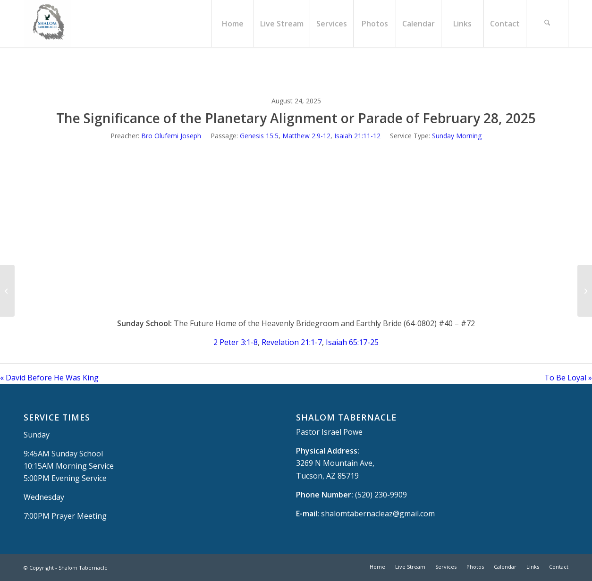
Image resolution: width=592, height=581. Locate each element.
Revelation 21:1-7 (292, 342)
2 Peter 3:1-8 (235, 342)
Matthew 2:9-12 (306, 135)
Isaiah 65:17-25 (352, 342)
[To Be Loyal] (584, 291)
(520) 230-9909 (381, 494)
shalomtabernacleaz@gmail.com (378, 513)
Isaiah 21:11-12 (357, 135)
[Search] (547, 23)
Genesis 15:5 (259, 135)
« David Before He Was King (49, 377)
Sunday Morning (457, 135)
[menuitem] (232, 23)
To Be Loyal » (568, 377)
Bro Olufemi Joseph (171, 135)
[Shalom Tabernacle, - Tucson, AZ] (47, 23)
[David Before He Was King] (7, 291)
